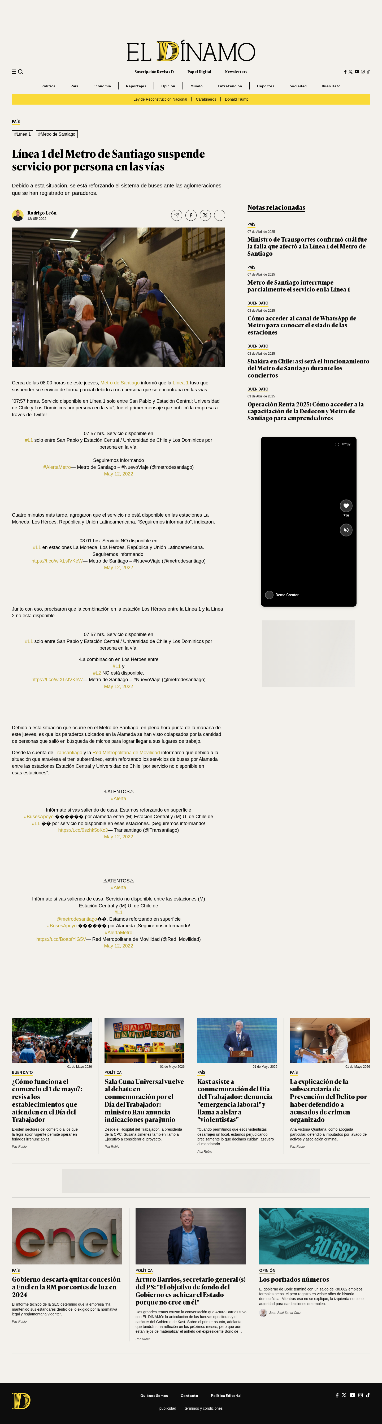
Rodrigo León (42, 212)
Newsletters (236, 71)
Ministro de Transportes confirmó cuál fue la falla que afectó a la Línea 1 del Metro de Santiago (307, 246)
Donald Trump (236, 99)
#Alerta (118, 798)
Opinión (168, 86)
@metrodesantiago (77, 919)
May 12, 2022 (118, 474)
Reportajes (136, 86)
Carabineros (206, 99)
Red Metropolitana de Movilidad (126, 752)
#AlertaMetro (57, 467)
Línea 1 (181, 382)
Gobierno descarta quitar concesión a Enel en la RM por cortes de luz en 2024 (66, 1286)
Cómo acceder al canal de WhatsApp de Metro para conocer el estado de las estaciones (302, 325)
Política (48, 86)
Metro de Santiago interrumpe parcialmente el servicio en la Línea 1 (299, 285)
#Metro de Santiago (56, 134)
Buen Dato (331, 86)
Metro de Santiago (120, 382)
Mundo (196, 86)
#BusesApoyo (39, 816)
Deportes (265, 86)
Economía (102, 86)
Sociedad (298, 86)
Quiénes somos (154, 1395)
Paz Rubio (19, 1146)
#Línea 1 (22, 134)
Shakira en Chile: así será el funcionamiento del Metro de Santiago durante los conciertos (309, 368)
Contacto (189, 1395)
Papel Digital (199, 71)
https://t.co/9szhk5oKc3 (83, 830)
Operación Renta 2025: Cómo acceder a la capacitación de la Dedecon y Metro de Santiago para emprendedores (306, 411)
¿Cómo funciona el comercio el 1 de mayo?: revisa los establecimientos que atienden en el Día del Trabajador (47, 1100)
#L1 (29, 440)
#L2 (97, 673)
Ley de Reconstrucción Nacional (160, 99)
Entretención (230, 86)
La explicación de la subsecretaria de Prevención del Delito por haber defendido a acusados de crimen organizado (328, 1100)
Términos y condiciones (204, 1408)
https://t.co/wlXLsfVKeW (57, 561)
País (74, 86)
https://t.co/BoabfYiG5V (61, 939)
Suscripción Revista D (154, 71)
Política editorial (226, 1395)
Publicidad (167, 1408)
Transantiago (68, 752)
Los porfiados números (294, 1279)
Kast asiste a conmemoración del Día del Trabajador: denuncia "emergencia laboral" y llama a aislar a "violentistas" (234, 1100)
